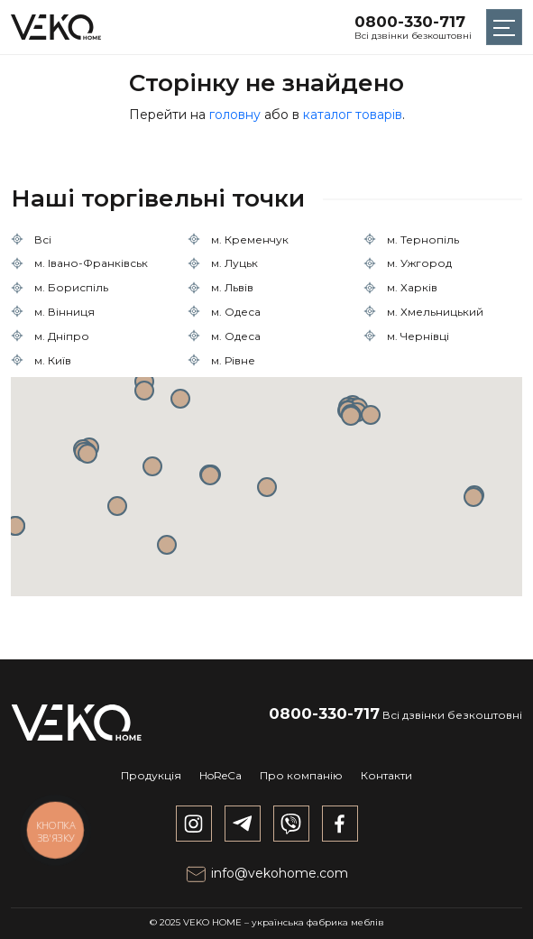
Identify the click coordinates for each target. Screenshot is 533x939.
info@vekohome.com (266, 873)
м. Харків (412, 287)
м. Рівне (233, 360)
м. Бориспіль (71, 287)
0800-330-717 (409, 22)
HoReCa (220, 775)
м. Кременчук (250, 239)
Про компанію (301, 775)
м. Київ (52, 360)
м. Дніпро (61, 336)
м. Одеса (236, 311)
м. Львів (232, 287)
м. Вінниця (64, 311)
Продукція (151, 775)
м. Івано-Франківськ (91, 263)
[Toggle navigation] (504, 27)
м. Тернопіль (423, 239)
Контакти (386, 775)
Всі (42, 239)
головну (235, 114)
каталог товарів (352, 114)
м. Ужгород (419, 263)
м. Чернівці (418, 336)
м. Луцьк (234, 263)
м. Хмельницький (435, 311)
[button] (267, 487)
